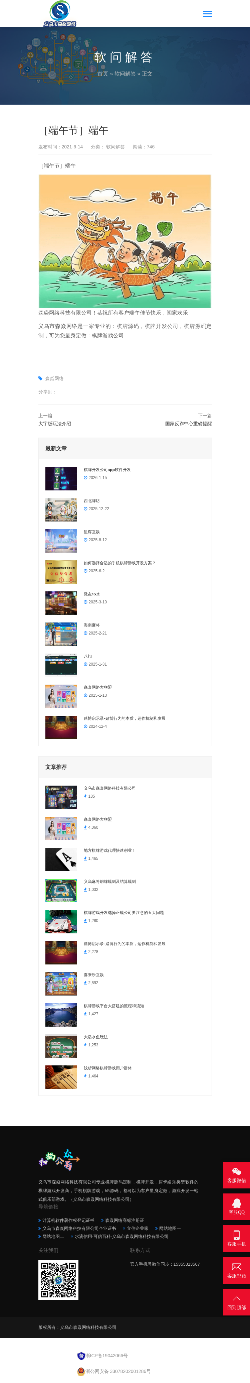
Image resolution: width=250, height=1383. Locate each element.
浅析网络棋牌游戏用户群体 (108, 1068)
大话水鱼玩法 (96, 1037)
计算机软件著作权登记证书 (68, 1220)
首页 (102, 74)
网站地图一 (170, 1228)
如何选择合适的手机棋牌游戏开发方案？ (120, 563)
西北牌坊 (92, 500)
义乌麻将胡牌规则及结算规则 (110, 881)
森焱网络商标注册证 (124, 1220)
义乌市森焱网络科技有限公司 (110, 788)
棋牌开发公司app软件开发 (107, 469)
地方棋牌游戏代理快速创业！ (110, 850)
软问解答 (125, 74)
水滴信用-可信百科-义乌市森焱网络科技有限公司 (122, 1236)
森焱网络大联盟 (98, 687)
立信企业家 (138, 1228)
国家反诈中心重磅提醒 (188, 423)
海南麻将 (92, 625)
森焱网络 (54, 378)
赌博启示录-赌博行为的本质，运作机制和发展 (125, 718)
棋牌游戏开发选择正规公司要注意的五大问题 (124, 912)
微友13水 (92, 594)
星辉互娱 (92, 532)
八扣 (88, 656)
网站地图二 (53, 1236)
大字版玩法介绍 (54, 423)
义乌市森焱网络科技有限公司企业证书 (79, 1228)
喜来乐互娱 (94, 974)
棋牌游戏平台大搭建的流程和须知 (114, 1006)
